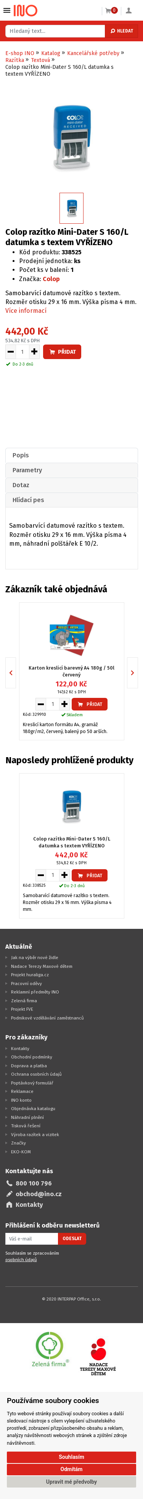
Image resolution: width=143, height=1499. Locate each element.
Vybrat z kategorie (7, 10)
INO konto (21, 1100)
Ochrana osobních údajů (36, 1074)
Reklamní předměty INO (35, 992)
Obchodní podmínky (31, 1057)
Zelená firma (24, 1000)
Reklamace (22, 1091)
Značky (18, 1143)
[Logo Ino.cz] (25, 11)
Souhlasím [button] (71, 1457)
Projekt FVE (22, 1009)
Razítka (14, 60)
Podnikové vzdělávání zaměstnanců (47, 1018)
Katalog (50, 53)
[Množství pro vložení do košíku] (22, 352)
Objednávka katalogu (33, 1108)
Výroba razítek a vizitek (35, 1134)
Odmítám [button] (72, 1469)
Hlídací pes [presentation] (28, 500)
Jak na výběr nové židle (34, 957)
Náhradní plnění (27, 1117)
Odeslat (72, 1238)
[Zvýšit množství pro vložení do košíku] (34, 352)
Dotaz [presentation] (21, 485)
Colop (51, 279)
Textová (40, 60)
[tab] (71, 455)
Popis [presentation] (21, 455)
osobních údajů (21, 1259)
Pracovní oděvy (26, 983)
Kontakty (20, 1048)
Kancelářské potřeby (93, 53)
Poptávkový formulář (32, 1083)
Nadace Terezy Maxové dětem (41, 966)
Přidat (62, 352)
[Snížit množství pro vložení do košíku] (10, 352)
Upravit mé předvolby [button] (71, 1482)
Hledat (121, 31)
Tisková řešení (25, 1125)
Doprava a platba (29, 1065)
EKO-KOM (21, 1151)
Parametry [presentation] (27, 470)
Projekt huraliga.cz (30, 974)
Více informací (26, 310)
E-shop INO (19, 53)
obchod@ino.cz (39, 1194)
